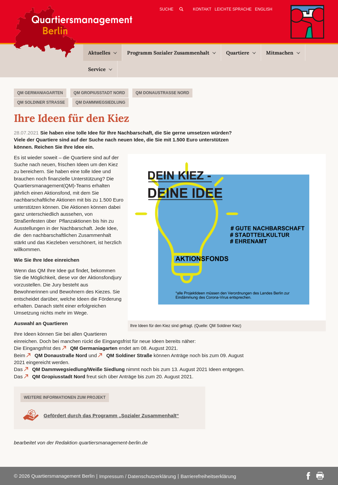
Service (100, 69)
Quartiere (241, 53)
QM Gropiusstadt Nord (59, 376)
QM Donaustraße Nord (61, 355)
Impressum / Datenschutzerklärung (137, 476)
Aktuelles (102, 53)
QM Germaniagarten (93, 348)
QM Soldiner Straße (129, 355)
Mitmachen (283, 53)
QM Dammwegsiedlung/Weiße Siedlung (78, 369)
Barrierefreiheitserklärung (208, 476)
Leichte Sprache (233, 9)
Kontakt (202, 9)
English (263, 9)
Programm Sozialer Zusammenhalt (171, 53)
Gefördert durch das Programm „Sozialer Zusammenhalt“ (111, 415)
